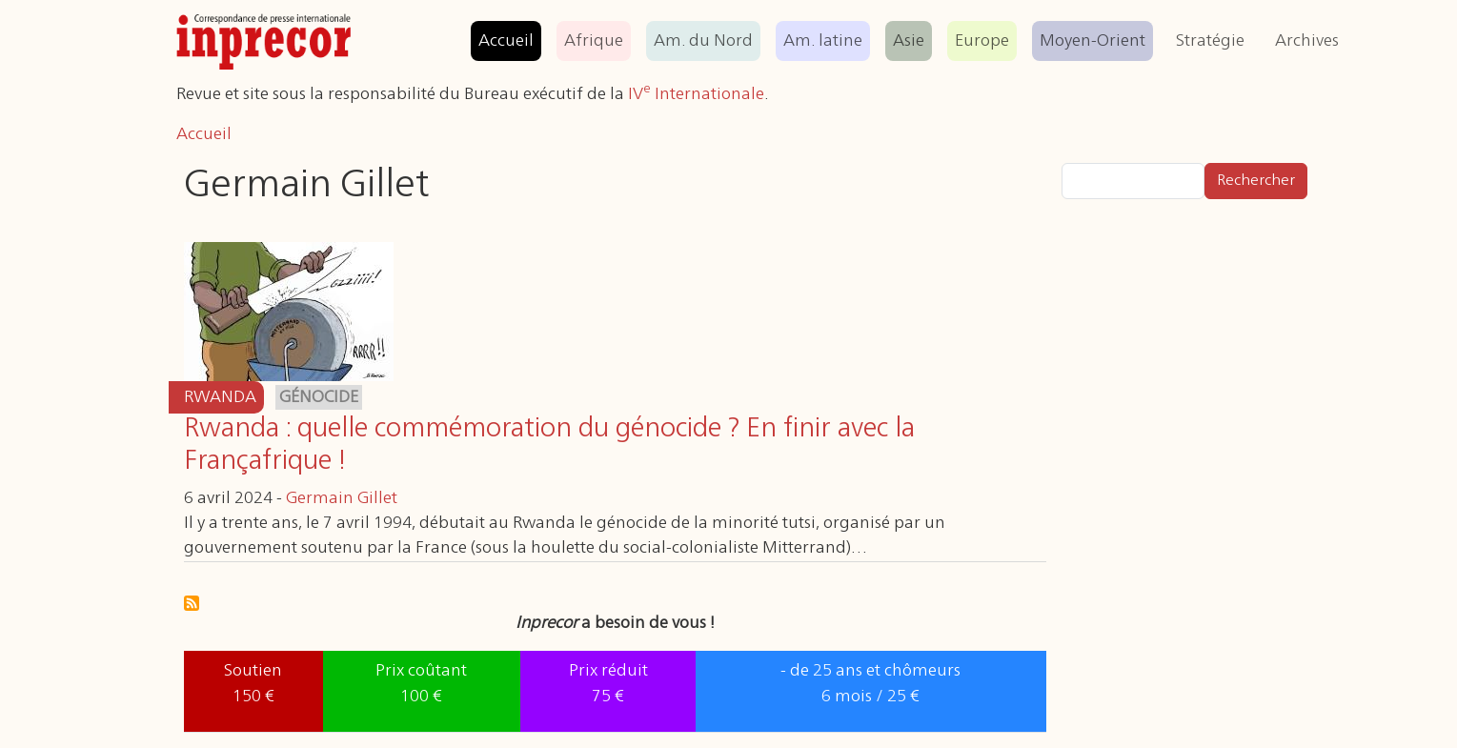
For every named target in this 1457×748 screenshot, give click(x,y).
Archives (1307, 41)
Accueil (506, 41)
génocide (318, 397)
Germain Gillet (341, 498)
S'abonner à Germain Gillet (191, 603)
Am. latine (822, 41)
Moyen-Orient (1092, 41)
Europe (982, 41)
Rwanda (220, 397)
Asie (908, 41)
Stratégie (1210, 41)
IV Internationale (696, 94)
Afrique (593, 41)
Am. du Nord (703, 41)
